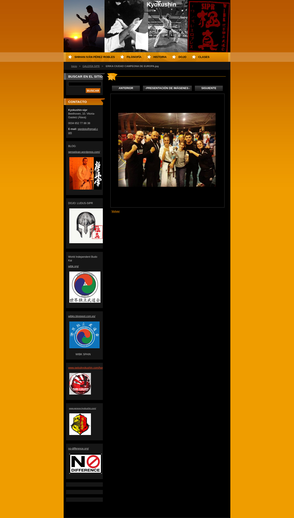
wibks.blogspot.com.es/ (81, 316)
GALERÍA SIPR (91, 66)
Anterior (126, 88)
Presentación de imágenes (167, 88)
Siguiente (208, 88)
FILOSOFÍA (134, 57)
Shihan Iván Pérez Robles (94, 57)
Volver (115, 211)
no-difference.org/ (78, 448)
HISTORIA (160, 57)
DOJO (182, 57)
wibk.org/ (73, 266)
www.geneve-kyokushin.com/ (82, 408)
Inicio (74, 66)
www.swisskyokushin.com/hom (86, 367)
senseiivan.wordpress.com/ (84, 151)
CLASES (204, 57)
